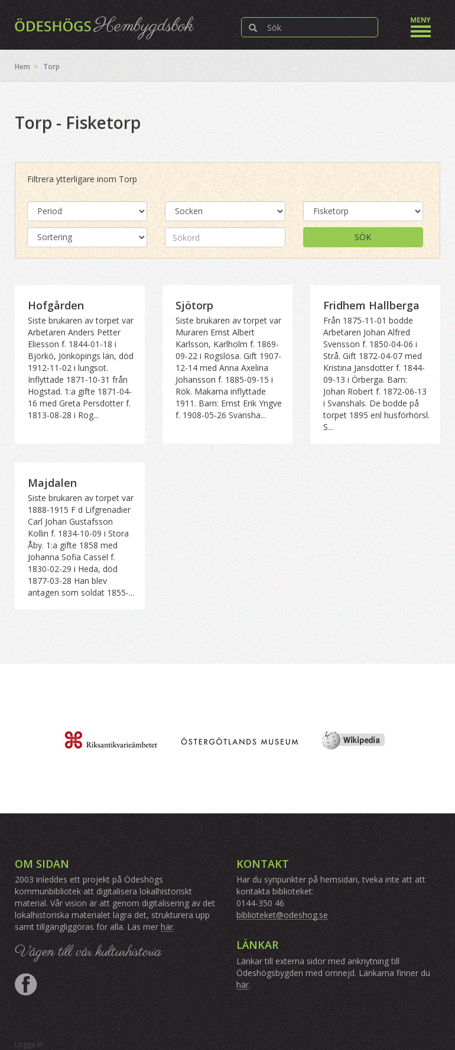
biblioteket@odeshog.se (282, 914)
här (167, 926)
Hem (22, 67)
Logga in (29, 1044)
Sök (363, 237)
